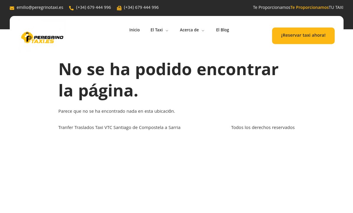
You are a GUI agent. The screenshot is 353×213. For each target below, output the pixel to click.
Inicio (132, 30)
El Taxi (159, 30)
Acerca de (193, 30)
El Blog (225, 30)
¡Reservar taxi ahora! (303, 36)
